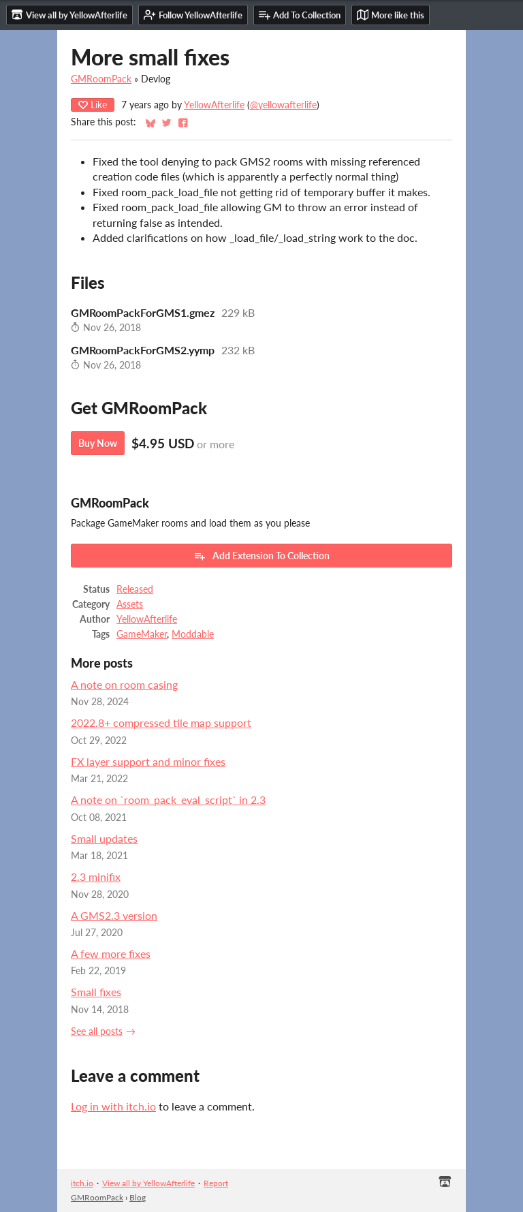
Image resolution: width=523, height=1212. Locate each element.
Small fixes (96, 991)
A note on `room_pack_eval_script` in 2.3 (168, 799)
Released (134, 589)
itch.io (82, 1183)
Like (92, 104)
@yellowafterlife (283, 104)
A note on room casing (124, 684)
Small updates (104, 838)
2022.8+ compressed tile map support (161, 722)
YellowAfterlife (214, 104)
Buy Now (97, 443)
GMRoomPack (101, 79)
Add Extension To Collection (261, 556)
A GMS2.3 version (114, 915)
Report (216, 1183)
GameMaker (141, 634)
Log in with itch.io (113, 1106)
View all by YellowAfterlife (148, 1183)
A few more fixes (110, 953)
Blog (137, 1197)
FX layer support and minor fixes (148, 761)
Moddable (193, 634)
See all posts (97, 1031)
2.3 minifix (96, 876)
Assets (129, 604)
